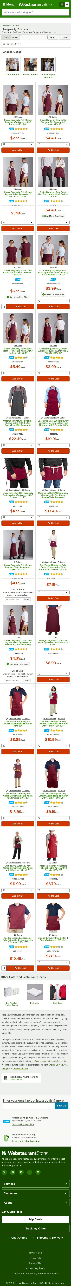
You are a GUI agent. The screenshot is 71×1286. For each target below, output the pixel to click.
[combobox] (35, 12)
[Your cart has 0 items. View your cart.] (64, 4)
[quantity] (4, 306)
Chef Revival (61, 1065)
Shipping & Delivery (48, 1237)
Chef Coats (58, 1003)
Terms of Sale (35, 1253)
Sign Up (61, 1105)
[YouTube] (12, 1172)
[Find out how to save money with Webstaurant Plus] (11, 129)
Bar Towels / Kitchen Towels (11, 1004)
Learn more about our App (25, 1141)
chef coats (36, 1061)
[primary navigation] (8, 4)
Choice (51, 1065)
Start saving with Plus (23, 1124)
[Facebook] (21, 1172)
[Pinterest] (38, 1172)
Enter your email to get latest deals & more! (34, 1100)
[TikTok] (29, 1172)
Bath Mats (34, 1003)
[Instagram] (4, 1172)
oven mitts (47, 1061)
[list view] (15, 37)
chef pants (61, 1061)
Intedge (5, 1068)
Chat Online (17, 1237)
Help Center (35, 1219)
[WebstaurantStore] (35, 1153)
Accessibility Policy (35, 1268)
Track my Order (36, 1228)
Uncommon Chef (20, 1068)
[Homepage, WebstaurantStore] (35, 4)
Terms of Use (35, 1263)
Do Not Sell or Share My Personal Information (35, 1274)
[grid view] (6, 37)
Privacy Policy (35, 1258)
